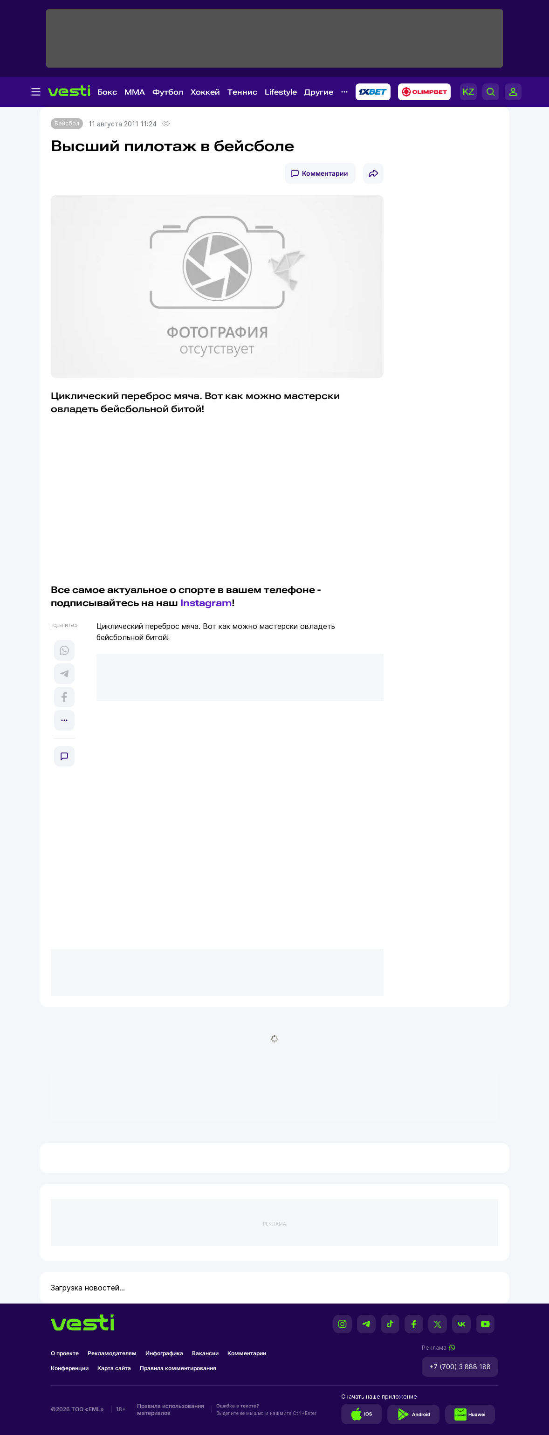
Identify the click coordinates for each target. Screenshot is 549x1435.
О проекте (65, 1353)
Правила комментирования (178, 1368)
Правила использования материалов (170, 1409)
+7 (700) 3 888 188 (460, 1367)
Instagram (206, 602)
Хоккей (205, 92)
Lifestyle (281, 92)
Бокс (107, 92)
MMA (134, 92)
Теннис (242, 92)
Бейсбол (67, 123)
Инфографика (164, 1353)
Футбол (167, 92)
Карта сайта (114, 1368)
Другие (318, 92)
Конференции (70, 1368)
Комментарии (325, 173)
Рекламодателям (112, 1353)
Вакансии (205, 1353)
